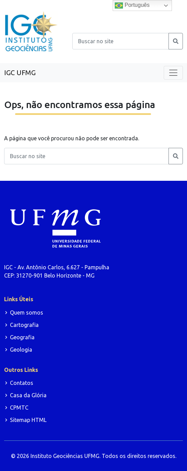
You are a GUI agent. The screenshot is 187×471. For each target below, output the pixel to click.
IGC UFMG (20, 72)
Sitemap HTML (28, 420)
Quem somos (26, 312)
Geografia (22, 337)
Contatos (21, 383)
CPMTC (19, 407)
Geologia (21, 349)
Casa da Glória (28, 395)
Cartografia (24, 325)
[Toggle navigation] (173, 73)
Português (132, 5)
